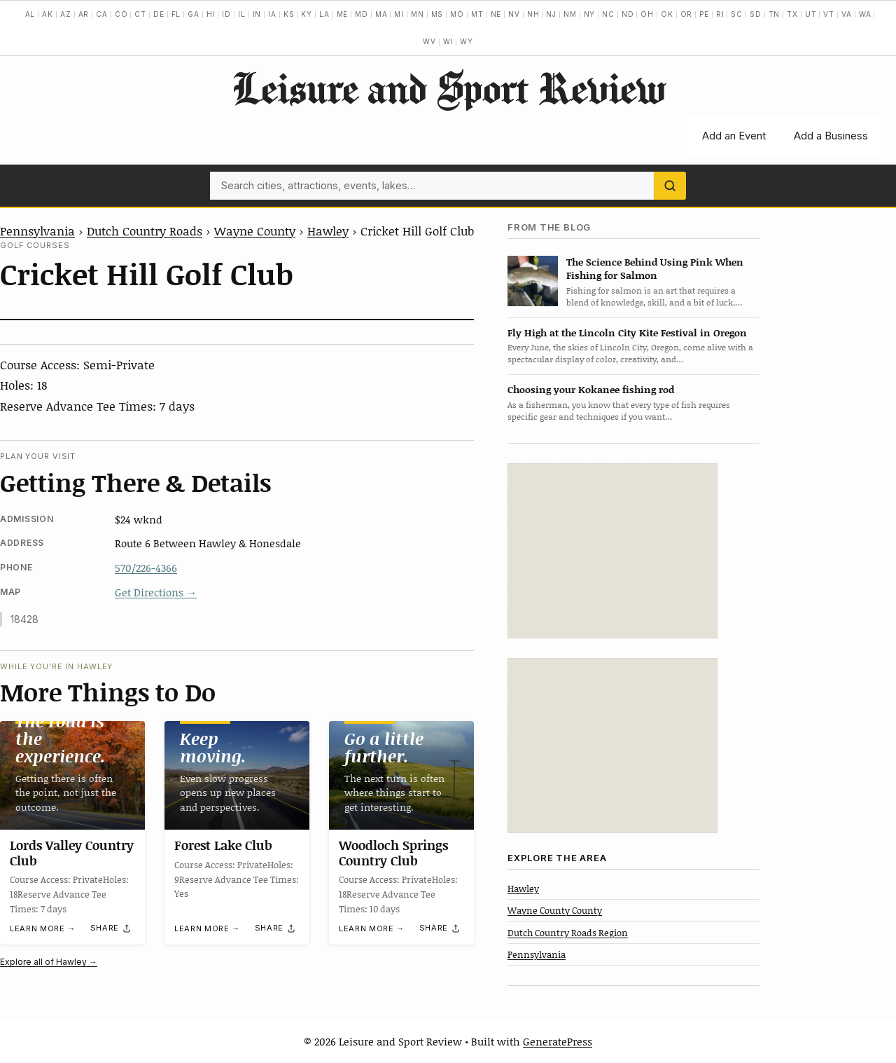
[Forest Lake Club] (236, 775)
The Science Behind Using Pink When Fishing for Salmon (654, 268)
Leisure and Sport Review (448, 87)
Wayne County (254, 230)
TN (774, 14)
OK (667, 14)
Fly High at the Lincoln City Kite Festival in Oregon (627, 332)
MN (417, 14)
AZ (65, 14)
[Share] (111, 928)
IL (242, 14)
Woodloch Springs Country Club (393, 853)
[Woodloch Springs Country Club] (401, 775)
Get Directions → (156, 592)
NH (533, 14)
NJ (551, 14)
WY (466, 41)
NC (608, 14)
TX (792, 14)
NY (590, 14)
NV (514, 14)
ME (343, 14)
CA (102, 14)
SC (737, 14)
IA (272, 14)
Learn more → (43, 929)
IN (257, 14)
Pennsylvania (37, 230)
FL (176, 14)
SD (756, 14)
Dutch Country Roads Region (567, 932)
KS (289, 14)
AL (30, 14)
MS (437, 14)
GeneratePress (557, 1041)
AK (47, 14)
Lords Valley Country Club (72, 853)
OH (647, 14)
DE (158, 14)
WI (448, 41)
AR (84, 14)
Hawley (328, 230)
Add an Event (734, 135)
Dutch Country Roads (144, 230)
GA (194, 14)
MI (399, 14)
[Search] (670, 186)
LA (324, 14)
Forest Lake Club (223, 846)
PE (704, 14)
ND (628, 14)
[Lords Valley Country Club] (72, 775)
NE (496, 14)
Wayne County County (554, 910)
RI (720, 14)
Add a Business (831, 135)
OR (686, 14)
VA (846, 14)
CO (121, 14)
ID (226, 14)
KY (306, 14)
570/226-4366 (146, 567)
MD (361, 14)
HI (211, 14)
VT (828, 14)
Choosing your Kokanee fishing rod (590, 389)
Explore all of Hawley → (48, 961)
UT (811, 14)
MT (477, 14)
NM (570, 14)
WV (429, 41)
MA (381, 14)
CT (140, 14)
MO (457, 14)
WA (865, 14)
